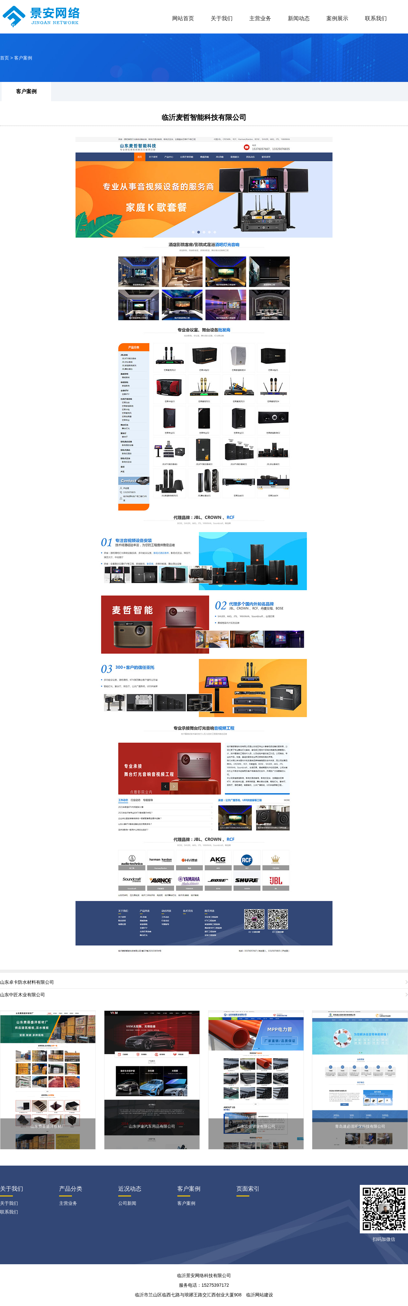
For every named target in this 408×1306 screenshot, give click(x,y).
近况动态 (129, 1189)
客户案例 (23, 57)
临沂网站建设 (259, 1294)
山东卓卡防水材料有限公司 (27, 982)
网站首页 (183, 18)
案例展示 (337, 18)
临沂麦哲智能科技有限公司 (204, 117)
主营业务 (260, 18)
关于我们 (222, 18)
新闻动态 (299, 18)
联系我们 (376, 18)
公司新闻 (127, 1203)
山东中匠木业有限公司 (22, 994)
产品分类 (70, 1189)
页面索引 (248, 1189)
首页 (4, 57)
